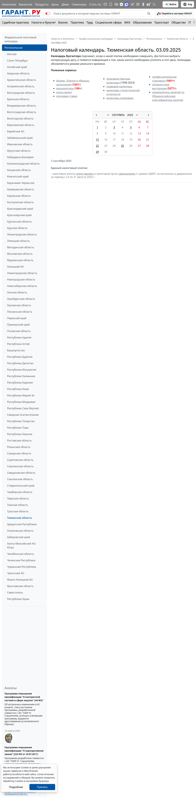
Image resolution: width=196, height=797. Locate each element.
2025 (130, 115)
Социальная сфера (108, 22)
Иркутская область (19, 150)
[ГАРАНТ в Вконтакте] (116, 4)
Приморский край (18, 324)
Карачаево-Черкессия (20, 183)
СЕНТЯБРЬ (118, 115)
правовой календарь (119, 86)
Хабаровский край (18, 537)
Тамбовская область (19, 492)
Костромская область (20, 202)
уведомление (127, 174)
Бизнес (63, 22)
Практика (77, 22)
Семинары (79, 4)
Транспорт (161, 22)
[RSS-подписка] (154, 4)
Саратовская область (20, 460)
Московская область (19, 254)
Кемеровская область (20, 189)
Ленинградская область (22, 234)
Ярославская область (20, 586)
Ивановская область (19, 144)
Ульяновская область (20, 530)
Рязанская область (18, 447)
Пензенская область (19, 311)
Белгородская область (21, 93)
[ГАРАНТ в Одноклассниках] (143, 4)
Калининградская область (23, 163)
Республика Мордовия (21, 402)
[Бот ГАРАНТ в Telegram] (138, 4)
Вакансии (25, 4)
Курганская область (19, 221)
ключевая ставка (66, 96)
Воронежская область (20, 125)
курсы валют (64, 92)
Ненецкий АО (15, 266)
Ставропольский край (20, 485)
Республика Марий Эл (21, 395)
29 (97, 152)
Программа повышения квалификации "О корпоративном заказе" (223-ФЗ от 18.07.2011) (24, 751)
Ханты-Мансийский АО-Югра (21, 545)
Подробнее (16, 787)
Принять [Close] (42, 787)
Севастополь (15, 592)
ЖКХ (127, 22)
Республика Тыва (17, 427)
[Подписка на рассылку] (105, 4)
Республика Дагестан (20, 363)
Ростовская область (19, 440)
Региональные (14, 47)
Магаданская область (20, 247)
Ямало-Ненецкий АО (20, 579)
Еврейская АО (15, 131)
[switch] (47, 13)
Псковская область (19, 331)
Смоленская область (20, 479)
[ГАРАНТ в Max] (127, 4)
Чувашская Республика (21, 567)
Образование (142, 22)
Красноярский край (19, 215)
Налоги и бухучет (44, 22)
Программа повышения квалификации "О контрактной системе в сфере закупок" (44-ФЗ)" (24, 697)
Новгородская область (21, 279)
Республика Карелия (20, 382)
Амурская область (18, 73)
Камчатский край (18, 176)
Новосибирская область (22, 286)
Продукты (42, 4)
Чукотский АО (15, 573)
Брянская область (18, 99)
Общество (179, 22)
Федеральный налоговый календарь (20, 39)
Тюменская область (19, 518)
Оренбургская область (21, 299)
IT (189, 22)
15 (97, 139)
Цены (55, 4)
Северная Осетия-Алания (23, 415)
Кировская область (19, 196)
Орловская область (19, 305)
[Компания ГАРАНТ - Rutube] (149, 4)
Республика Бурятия (19, 357)
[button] (174, 13)
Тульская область (18, 511)
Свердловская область (21, 472)
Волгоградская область (21, 112)
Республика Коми (18, 389)
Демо (65, 4)
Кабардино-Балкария (20, 157)
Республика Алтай (18, 344)
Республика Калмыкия (21, 376)
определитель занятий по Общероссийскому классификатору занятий (168, 96)
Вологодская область (20, 118)
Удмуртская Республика (22, 524)
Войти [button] (170, 4)
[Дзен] (121, 4)
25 (122, 145)
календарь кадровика (119, 98)
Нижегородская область (22, 273)
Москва (11, 54)
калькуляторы (65, 88)
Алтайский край (17, 67)
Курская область (17, 228)
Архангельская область (21, 80)
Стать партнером (101, 4)
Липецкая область (18, 241)
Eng (187, 4)
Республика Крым (18, 599)
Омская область (17, 292)
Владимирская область (21, 105)
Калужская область (19, 170)
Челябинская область (20, 554)
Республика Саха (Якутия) (23, 408)
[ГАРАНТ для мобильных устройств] (111, 4)
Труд (90, 22)
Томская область (17, 505)
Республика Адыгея (19, 337)
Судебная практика (15, 22)
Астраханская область (20, 86)
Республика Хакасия (19, 434)
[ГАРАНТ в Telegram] (132, 4)
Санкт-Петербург (17, 60)
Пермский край (16, 318)
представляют (85, 174)
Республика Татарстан (21, 421)
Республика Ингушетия (21, 369)
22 (97, 145)
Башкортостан (16, 350)
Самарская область (19, 453)
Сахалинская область (20, 466)
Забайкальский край (20, 138)
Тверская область (18, 498)
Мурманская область (20, 260)
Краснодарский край (20, 208)
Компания (9, 4)
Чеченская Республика (21, 560)
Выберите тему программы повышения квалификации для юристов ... (20, 792)
